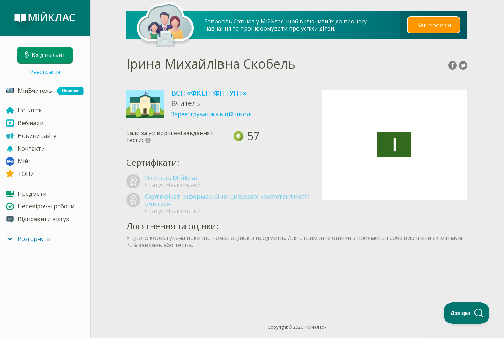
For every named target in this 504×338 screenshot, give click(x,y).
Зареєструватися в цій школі (211, 114)
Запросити (433, 24)
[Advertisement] (297, 273)
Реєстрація (45, 71)
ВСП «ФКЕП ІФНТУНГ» (209, 93)
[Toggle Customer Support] (467, 313)
